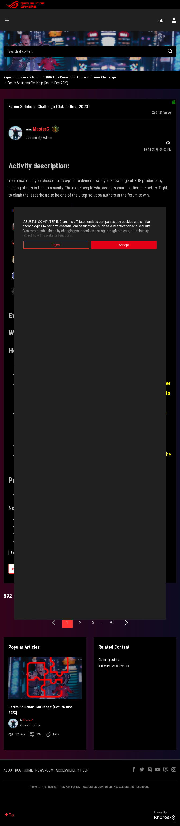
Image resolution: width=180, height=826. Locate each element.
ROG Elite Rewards (59, 77)
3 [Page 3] (93, 622)
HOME (28, 770)
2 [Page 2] (80, 622)
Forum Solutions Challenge (96, 77)
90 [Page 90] (112, 622)
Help (161, 20)
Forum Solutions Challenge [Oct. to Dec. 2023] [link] (38, 83)
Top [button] (11, 815)
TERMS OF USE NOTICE (43, 787)
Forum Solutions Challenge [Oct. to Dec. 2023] (49, 106)
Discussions (108, 666)
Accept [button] (124, 245)
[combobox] (90, 51)
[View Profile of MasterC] (41, 129)
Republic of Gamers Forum (22, 77)
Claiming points (108, 660)
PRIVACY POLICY (70, 787)
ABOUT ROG (12, 770)
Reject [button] (56, 245)
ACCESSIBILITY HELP (72, 770)
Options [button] (168, 144)
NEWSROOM (44, 770)
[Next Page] (126, 623)
